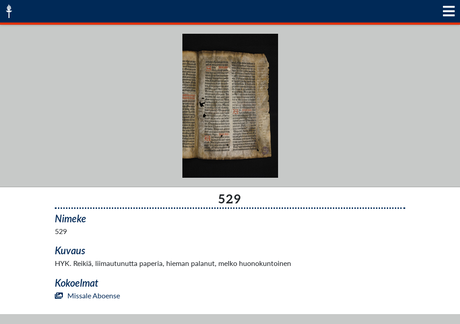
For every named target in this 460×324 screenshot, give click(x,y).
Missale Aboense (87, 295)
